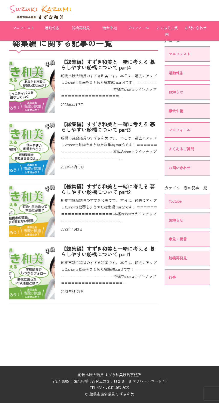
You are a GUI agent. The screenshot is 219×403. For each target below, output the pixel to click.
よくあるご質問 (167, 31)
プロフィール (138, 27)
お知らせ (176, 92)
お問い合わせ (196, 27)
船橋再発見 (81, 27)
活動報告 (52, 27)
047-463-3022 (119, 387)
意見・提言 (178, 239)
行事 (172, 277)
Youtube (175, 201)
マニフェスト (23, 27)
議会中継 (109, 27)
